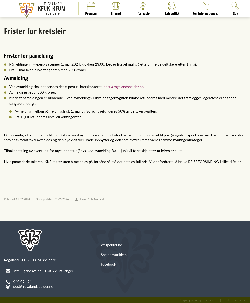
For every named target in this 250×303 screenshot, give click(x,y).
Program (91, 8)
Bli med (116, 8)
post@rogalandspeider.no (123, 86)
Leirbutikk (172, 8)
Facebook (108, 264)
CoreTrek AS (210, 300)
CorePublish (239, 300)
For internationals (205, 8)
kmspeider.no (111, 245)
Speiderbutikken (114, 254)
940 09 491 (22, 281)
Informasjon (142, 8)
